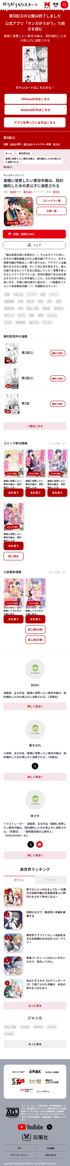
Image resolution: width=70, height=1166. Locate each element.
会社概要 (51, 1131)
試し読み (13, 556)
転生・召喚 (32, 308)
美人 (49, 301)
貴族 (58, 301)
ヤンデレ (47, 322)
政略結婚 (20, 322)
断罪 (40, 315)
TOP (19, 1131)
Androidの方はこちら (36, 109)
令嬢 (20, 301)
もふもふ (51, 315)
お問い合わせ (50, 1137)
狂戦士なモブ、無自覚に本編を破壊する (46, 896)
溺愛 (43, 294)
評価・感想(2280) (23, 234)
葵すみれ (28, 144)
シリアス (31, 294)
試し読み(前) (35, 612)
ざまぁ (8, 322)
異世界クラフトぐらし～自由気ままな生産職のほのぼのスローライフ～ (46, 921)
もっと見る (35, 988)
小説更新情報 (12, 572)
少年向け (25, 1009)
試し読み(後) (35, 622)
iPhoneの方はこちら (35, 99)
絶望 (31, 315)
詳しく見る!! (34, 689)
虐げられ (33, 322)
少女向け (9, 1016)
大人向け (51, 1009)
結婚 (40, 301)
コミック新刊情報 (15, 443)
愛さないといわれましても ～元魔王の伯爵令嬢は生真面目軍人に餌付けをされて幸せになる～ (46, 875)
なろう (21, 315)
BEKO (13, 144)
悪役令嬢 (9, 308)
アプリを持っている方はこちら (34, 122)
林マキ (56, 144)
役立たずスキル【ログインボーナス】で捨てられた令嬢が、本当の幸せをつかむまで (46, 967)
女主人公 (18, 294)
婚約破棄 (9, 301)
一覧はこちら (35, 426)
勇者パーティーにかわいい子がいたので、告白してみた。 (45, 942)
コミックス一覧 (51, 200)
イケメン (54, 294)
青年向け (38, 1009)
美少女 (30, 301)
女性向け (58, 308)
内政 (20, 308)
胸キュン (9, 315)
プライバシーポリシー (19, 1137)
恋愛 (7, 294)
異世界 (46, 308)
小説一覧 (51, 211)
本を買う (13, 492)
